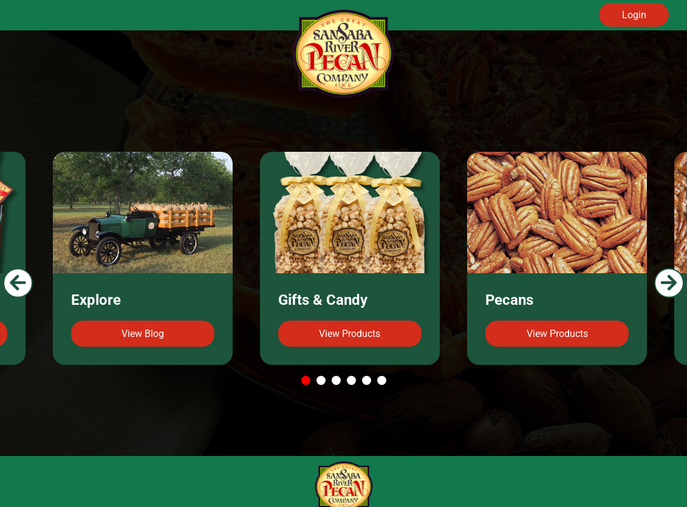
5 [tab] (368, 380)
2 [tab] (322, 380)
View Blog (142, 333)
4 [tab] (352, 380)
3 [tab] (337, 380)
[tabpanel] (350, 258)
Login (634, 15)
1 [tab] (307, 380)
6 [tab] (383, 380)
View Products (349, 333)
